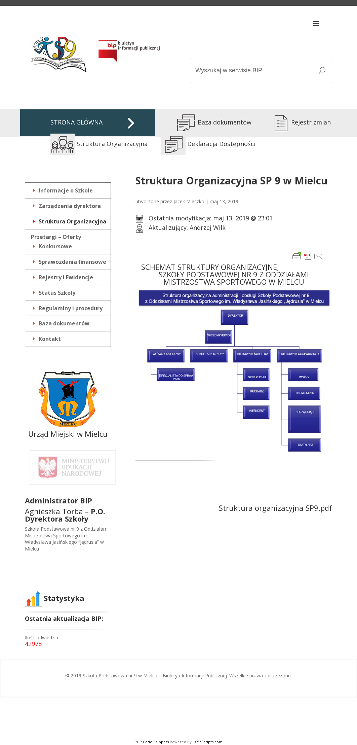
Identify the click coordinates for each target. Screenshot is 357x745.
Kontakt (50, 339)
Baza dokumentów (212, 122)
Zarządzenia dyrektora (70, 206)
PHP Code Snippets (151, 741)
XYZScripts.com (209, 741)
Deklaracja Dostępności (208, 144)
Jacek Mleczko (188, 201)
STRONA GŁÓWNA (76, 122)
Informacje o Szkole (66, 190)
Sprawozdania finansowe (72, 261)
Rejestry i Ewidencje (66, 277)
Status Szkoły (57, 292)
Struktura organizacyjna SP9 (268, 508)
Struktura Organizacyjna (99, 144)
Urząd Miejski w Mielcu (68, 434)
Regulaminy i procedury (71, 308)
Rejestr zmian (299, 122)
